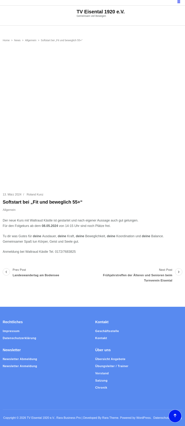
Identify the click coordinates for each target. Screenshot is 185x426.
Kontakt (101, 338)
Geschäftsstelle (107, 331)
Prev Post (31, 273)
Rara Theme (110, 417)
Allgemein (9, 209)
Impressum (11, 331)
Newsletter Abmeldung (20, 359)
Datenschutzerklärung (19, 338)
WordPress (143, 417)
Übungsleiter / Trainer (111, 366)
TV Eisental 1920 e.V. (101, 11)
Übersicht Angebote (110, 359)
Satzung (101, 380)
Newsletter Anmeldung (20, 366)
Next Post (137, 275)
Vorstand (102, 373)
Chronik (101, 387)
